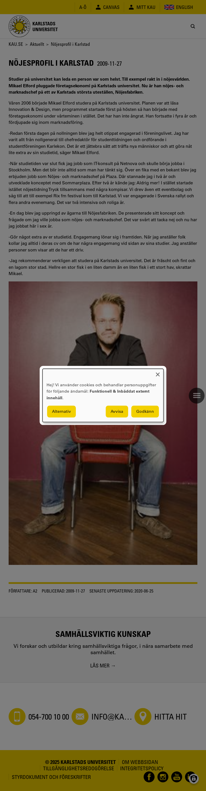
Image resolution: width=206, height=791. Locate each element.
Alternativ (61, 411)
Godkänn (145, 411)
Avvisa (117, 411)
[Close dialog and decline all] (157, 372)
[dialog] (103, 395)
